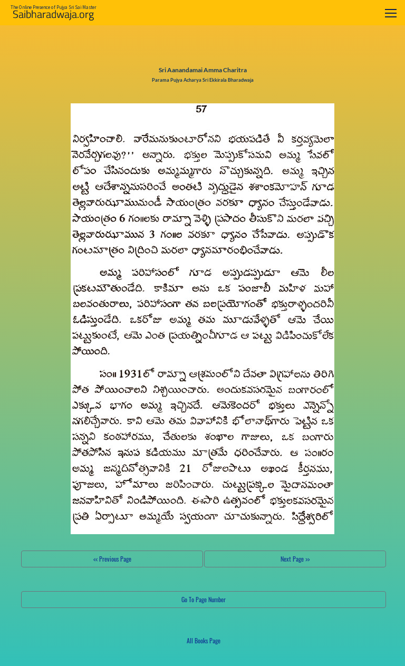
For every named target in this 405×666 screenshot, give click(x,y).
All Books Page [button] (203, 640)
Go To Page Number (203, 599)
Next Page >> (295, 558)
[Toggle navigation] (391, 13)
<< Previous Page (112, 558)
